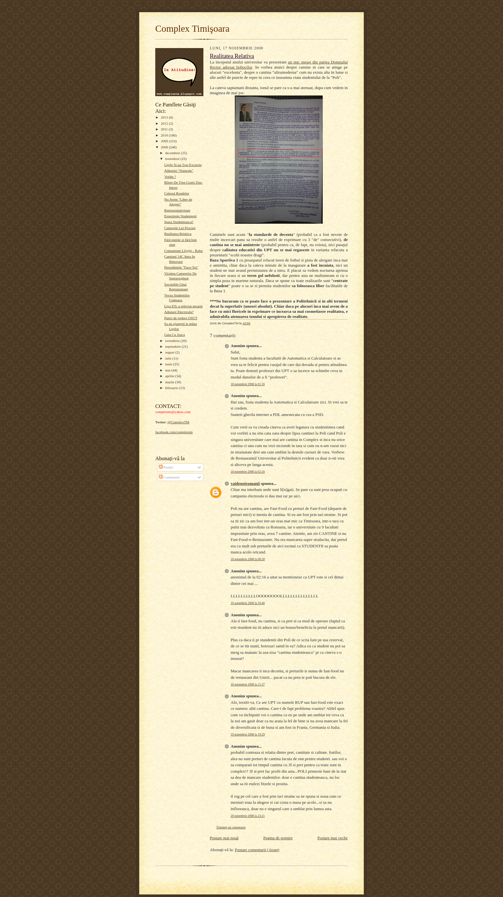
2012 (165, 123)
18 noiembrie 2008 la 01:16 (248, 384)
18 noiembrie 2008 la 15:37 (248, 684)
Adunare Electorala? (179, 312)
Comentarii (169, 477)
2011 (165, 129)
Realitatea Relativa (178, 234)
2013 (165, 117)
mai (168, 370)
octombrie (173, 341)
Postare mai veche (332, 837)
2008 (165, 147)
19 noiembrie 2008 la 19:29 (248, 734)
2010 (165, 135)
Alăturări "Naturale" (178, 170)
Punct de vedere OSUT (180, 318)
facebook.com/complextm (173, 432)
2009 (165, 141)
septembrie (173, 346)
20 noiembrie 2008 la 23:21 (248, 816)
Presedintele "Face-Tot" (181, 267)
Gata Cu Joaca (174, 334)
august (170, 352)
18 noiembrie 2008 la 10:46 (248, 603)
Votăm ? (170, 177)
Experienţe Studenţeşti (180, 216)
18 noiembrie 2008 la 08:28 (248, 559)
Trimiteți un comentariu (230, 827)
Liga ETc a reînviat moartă (183, 306)
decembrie (173, 153)
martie (170, 382)
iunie (169, 364)
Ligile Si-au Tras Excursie (183, 165)
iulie (169, 358)
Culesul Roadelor (176, 193)
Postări (166, 467)
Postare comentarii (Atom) (257, 849)
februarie (172, 388)
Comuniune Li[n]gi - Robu (183, 251)
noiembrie (173, 159)
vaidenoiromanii (245, 483)
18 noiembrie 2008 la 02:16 (248, 471)
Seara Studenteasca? (178, 222)
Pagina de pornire (278, 837)
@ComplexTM (178, 422)
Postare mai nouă (224, 837)
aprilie (170, 376)
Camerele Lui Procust (179, 228)
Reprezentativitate (177, 210)
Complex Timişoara (192, 28)
